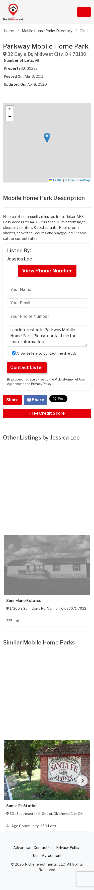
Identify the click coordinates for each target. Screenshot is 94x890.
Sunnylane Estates (23, 600)
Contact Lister (26, 367)
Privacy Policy (41, 384)
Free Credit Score (47, 413)
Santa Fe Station (22, 806)
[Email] (47, 303)
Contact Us (43, 847)
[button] (47, 137)
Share (12, 399)
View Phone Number (47, 271)
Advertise (21, 847)
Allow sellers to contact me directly (44, 353)
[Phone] (47, 316)
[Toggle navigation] (84, 12)
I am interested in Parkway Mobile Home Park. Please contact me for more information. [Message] (47, 336)
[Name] (47, 289)
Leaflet (55, 180)
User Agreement (47, 855)
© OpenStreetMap (77, 180)
